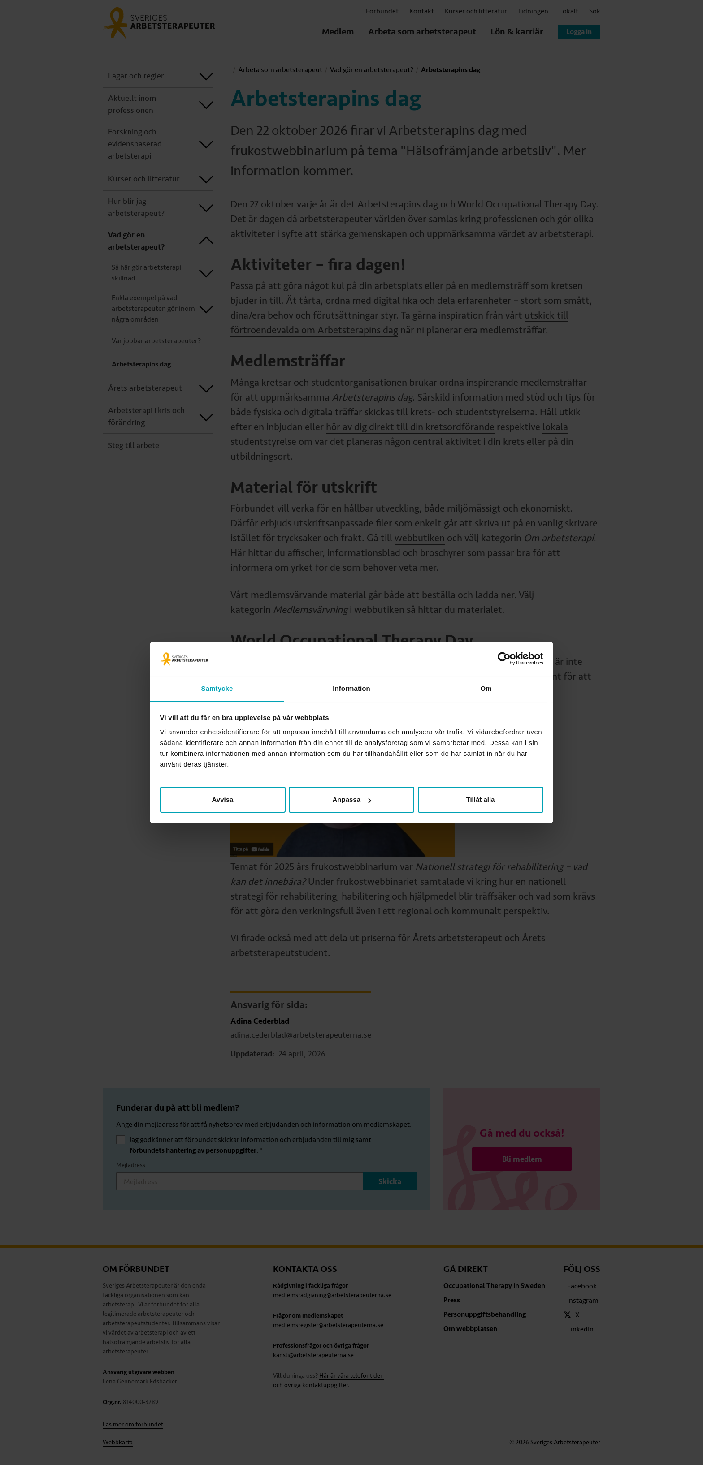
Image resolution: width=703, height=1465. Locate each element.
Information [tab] (351, 688)
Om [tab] (485, 688)
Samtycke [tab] (217, 688)
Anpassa (351, 799)
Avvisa (223, 799)
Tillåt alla (480, 799)
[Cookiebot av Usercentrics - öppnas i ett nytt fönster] (504, 659)
